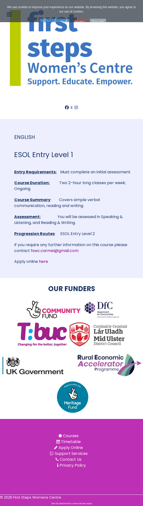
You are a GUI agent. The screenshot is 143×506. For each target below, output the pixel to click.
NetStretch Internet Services (75, 503)
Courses (71, 436)
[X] (72, 107)
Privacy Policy (73, 465)
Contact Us (71, 459)
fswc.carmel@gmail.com (55, 250)
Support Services (71, 453)
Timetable (71, 442)
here (43, 261)
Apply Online (71, 447)
